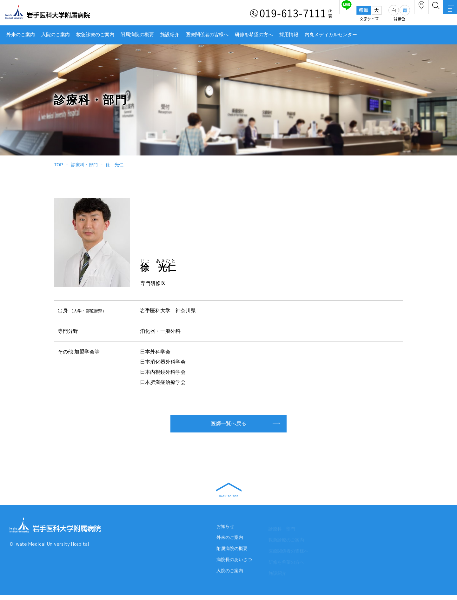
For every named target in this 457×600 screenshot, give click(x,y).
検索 (419, 14)
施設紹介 (169, 34)
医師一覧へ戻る (228, 423)
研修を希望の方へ (254, 34)
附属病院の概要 (137, 34)
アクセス (393, 14)
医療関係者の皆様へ (207, 34)
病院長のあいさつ (234, 564)
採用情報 (288, 34)
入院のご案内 (55, 34)
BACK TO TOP (229, 490)
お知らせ (225, 528)
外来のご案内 (20, 34)
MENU (444, 14)
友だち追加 (307, 14)
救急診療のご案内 (95, 34)
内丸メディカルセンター (331, 34)
